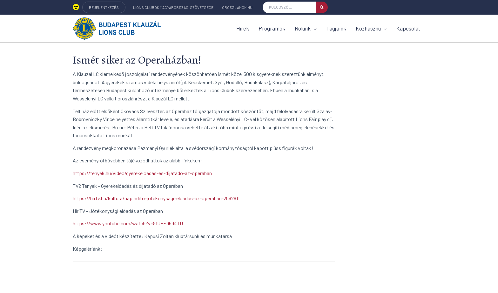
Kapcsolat (408, 28)
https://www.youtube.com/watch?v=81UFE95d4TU (128, 223)
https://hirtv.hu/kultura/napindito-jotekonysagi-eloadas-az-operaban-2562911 (156, 198)
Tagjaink (336, 28)
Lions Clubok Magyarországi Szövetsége (173, 7)
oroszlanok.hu (237, 7)
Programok (272, 28)
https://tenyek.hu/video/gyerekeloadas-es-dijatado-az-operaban (142, 173)
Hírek (242, 28)
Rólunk (306, 28)
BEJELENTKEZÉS (104, 7)
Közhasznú (371, 28)
